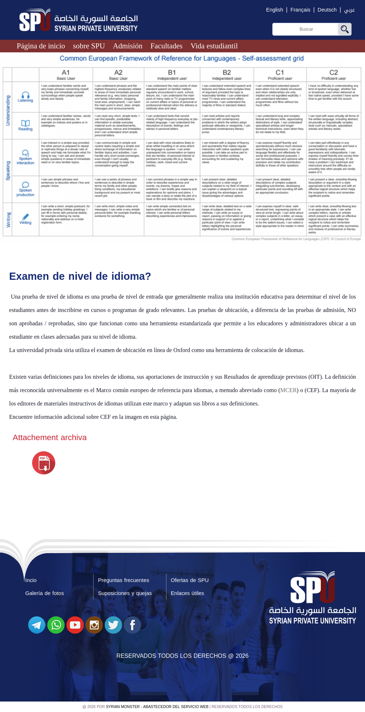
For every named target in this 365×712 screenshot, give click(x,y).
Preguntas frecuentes (123, 580)
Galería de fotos (44, 593)
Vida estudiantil (214, 46)
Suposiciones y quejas (125, 593)
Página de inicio (41, 46)
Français (300, 10)
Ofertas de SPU (190, 580)
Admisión (128, 46)
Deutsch (327, 10)
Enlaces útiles (187, 593)
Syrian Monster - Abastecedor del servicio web (157, 706)
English (274, 10)
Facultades (167, 46)
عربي (349, 10)
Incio (30, 580)
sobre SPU (89, 46)
